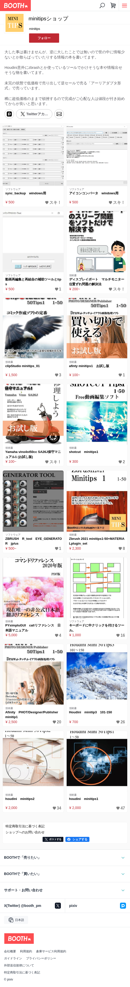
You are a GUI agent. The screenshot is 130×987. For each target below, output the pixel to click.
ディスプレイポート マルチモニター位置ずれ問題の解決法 (96, 281)
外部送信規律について (19, 965)
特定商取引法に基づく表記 (22, 972)
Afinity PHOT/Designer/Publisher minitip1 (33, 714)
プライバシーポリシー (41, 958)
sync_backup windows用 (25, 193)
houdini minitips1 (83, 799)
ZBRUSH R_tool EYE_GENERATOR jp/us (33, 541)
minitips (34, 29)
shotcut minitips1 (83, 452)
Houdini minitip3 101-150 (90, 712)
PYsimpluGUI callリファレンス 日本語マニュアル (33, 627)
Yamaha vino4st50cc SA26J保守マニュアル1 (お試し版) (33, 454)
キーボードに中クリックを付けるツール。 (96, 627)
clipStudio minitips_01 (22, 366)
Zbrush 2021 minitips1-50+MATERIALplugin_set (96, 541)
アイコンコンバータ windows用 (94, 193)
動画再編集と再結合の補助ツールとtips (33, 281)
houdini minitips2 (20, 799)
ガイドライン (13, 958)
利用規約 (26, 951)
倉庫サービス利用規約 (51, 951)
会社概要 (10, 951)
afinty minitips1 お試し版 (89, 366)
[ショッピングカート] (113, 5)
